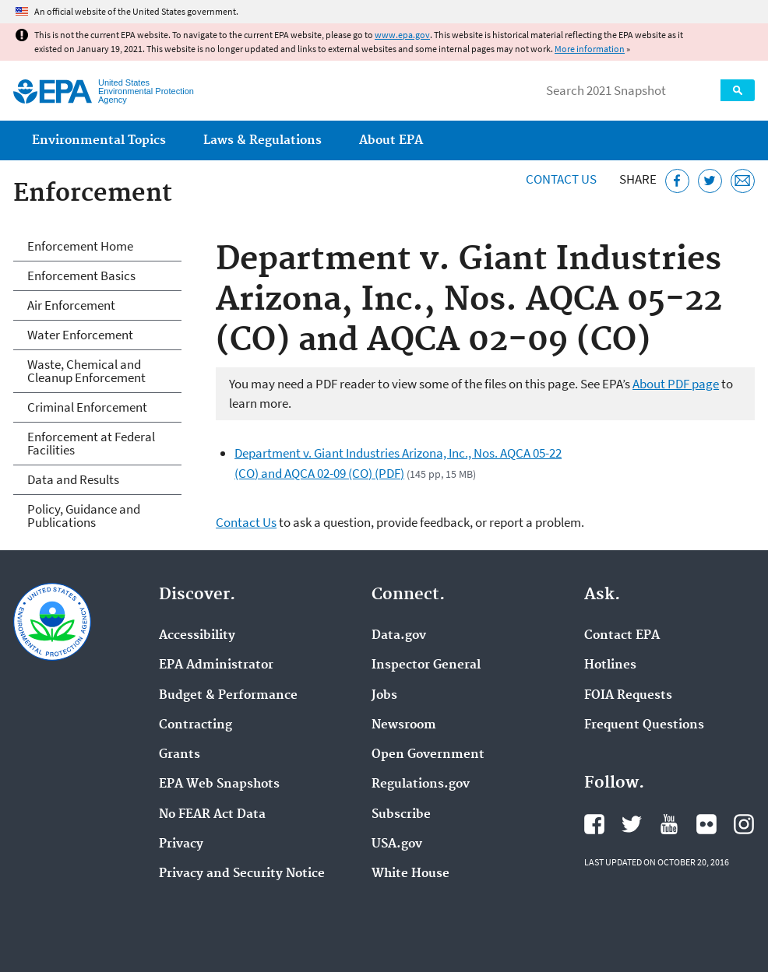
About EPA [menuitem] (391, 140)
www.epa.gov (402, 34)
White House (410, 874)
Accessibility (197, 636)
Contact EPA (622, 636)
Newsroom (404, 725)
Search (737, 90)
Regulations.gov (421, 784)
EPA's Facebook (594, 824)
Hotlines (610, 665)
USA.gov (397, 844)
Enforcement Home (80, 245)
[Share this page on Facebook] (677, 181)
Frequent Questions (644, 725)
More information (590, 48)
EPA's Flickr (706, 824)
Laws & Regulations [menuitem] (262, 140)
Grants (179, 755)
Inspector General (426, 665)
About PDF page (675, 383)
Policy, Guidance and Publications (83, 515)
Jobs (384, 696)
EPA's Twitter (632, 824)
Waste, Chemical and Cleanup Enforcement (86, 371)
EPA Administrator (216, 665)
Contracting (195, 725)
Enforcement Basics (81, 275)
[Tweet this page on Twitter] (710, 181)
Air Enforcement (71, 305)
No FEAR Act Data (212, 815)
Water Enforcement (80, 334)
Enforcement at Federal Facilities (91, 443)
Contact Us (561, 179)
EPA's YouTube (669, 824)
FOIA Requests (628, 696)
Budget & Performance (228, 696)
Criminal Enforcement (87, 407)
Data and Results (73, 479)
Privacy (181, 844)
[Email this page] (743, 181)
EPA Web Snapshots (219, 784)
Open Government (428, 755)
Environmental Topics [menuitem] (99, 140)
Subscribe (401, 815)
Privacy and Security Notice (242, 874)
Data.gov (399, 636)
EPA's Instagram (744, 824)
